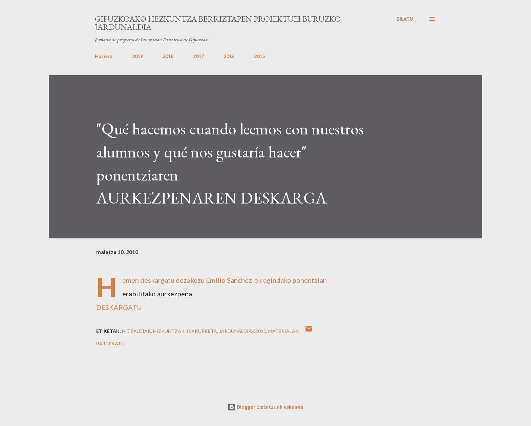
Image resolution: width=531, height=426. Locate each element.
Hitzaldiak (136, 331)
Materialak (283, 331)
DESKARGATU (119, 307)
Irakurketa (202, 331)
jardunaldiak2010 (242, 331)
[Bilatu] (405, 19)
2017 (198, 56)
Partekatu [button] (110, 343)
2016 (229, 56)
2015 (259, 56)
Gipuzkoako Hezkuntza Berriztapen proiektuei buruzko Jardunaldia (218, 23)
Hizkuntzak (169, 331)
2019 (137, 56)
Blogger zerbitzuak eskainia (265, 407)
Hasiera (103, 56)
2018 (168, 56)
